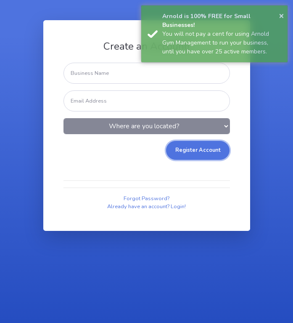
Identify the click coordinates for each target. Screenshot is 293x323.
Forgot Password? (146, 198)
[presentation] (127, 157)
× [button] (281, 15)
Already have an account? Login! (146, 206)
